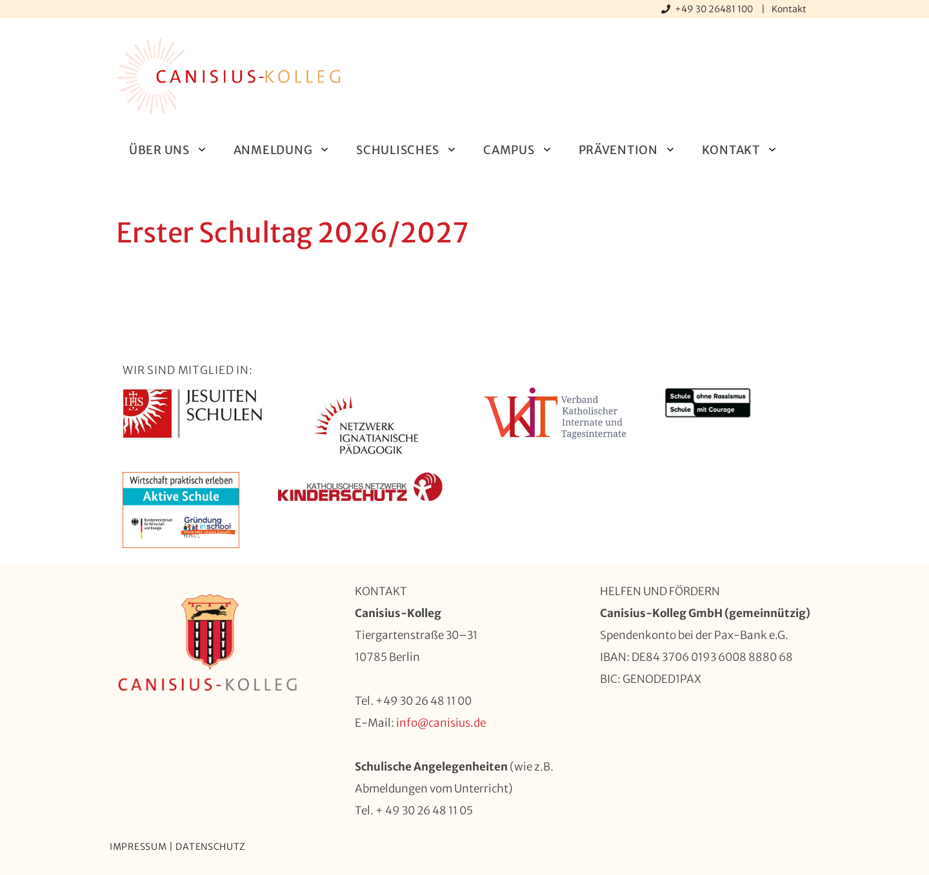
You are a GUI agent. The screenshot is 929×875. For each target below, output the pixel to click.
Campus (524, 149)
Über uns (175, 149)
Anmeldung (288, 149)
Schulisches (413, 149)
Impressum (138, 846)
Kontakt (789, 9)
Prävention (634, 149)
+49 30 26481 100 (715, 9)
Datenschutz (210, 846)
